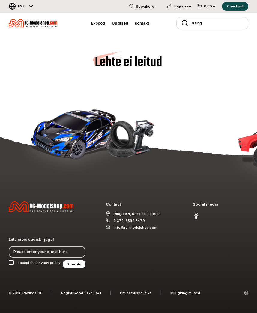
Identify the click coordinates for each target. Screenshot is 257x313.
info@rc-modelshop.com (135, 227)
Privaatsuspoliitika (135, 293)
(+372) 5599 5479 (129, 221)
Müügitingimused (185, 293)
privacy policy (49, 263)
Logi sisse (179, 6)
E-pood (98, 23)
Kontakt (142, 23)
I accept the (38, 263)
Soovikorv (141, 6)
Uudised (120, 23)
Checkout (235, 6)
